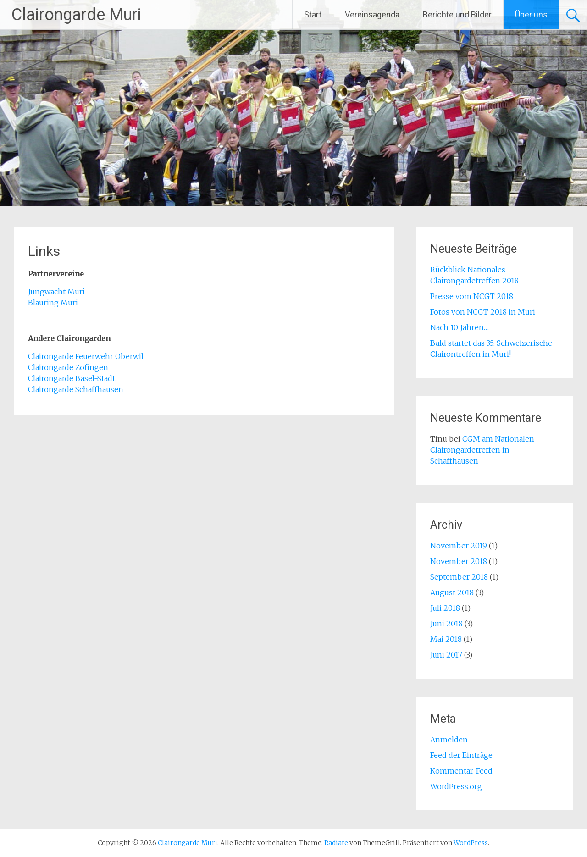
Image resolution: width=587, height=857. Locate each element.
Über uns (531, 14)
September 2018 (459, 576)
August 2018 (452, 592)
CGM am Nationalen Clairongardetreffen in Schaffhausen (482, 449)
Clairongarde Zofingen (68, 367)
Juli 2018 (445, 608)
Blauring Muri (54, 302)
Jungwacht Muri (57, 291)
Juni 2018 (446, 623)
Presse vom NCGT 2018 (471, 296)
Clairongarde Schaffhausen (75, 389)
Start (312, 14)
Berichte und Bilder (457, 14)
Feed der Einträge (461, 755)
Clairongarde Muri (76, 14)
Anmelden (449, 739)
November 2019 (458, 545)
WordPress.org (456, 786)
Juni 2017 (446, 654)
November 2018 (458, 561)
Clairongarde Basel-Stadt (71, 378)
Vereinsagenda (372, 14)
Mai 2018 (446, 639)
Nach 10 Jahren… (459, 327)
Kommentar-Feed (461, 770)
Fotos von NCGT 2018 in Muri (482, 311)
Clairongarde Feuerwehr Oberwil (86, 356)
